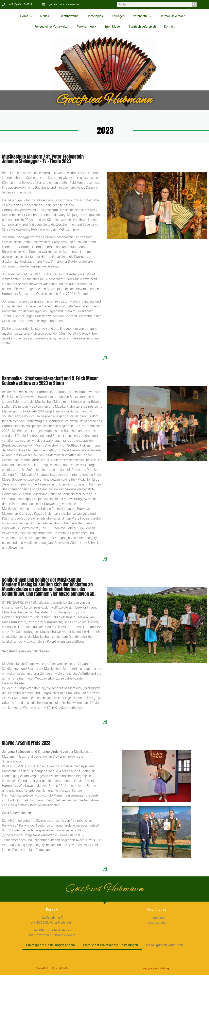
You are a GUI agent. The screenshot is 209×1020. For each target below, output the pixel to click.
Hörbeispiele (95, 16)
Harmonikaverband (174, 16)
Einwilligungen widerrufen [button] (164, 945)
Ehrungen (118, 16)
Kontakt (169, 26)
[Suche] (194, 4)
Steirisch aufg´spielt (142, 26)
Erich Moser (112, 26)
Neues (46, 16)
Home (26, 16)
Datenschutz (157, 922)
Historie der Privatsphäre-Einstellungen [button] (110, 945)
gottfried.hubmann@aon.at (56, 935)
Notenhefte (142, 16)
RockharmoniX (86, 26)
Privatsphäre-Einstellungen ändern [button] (50, 945)
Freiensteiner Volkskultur (51, 26)
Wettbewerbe (70, 16)
